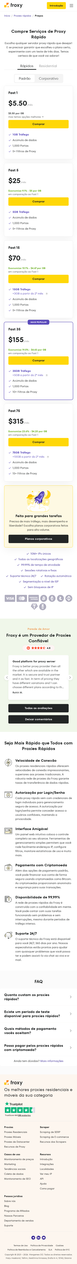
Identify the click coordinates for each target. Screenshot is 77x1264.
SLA (50, 1249)
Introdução (56, 5)
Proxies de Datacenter (17, 1142)
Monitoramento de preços (19, 1159)
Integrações (47, 1164)
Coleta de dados (14, 1174)
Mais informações (51, 1061)
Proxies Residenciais (15, 1132)
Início (7, 15)
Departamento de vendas (19, 1220)
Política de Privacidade (41, 1245)
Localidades (47, 1169)
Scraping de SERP (50, 1132)
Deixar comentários (38, 719)
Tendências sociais (15, 1169)
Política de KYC (62, 1249)
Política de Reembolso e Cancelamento (26, 1249)
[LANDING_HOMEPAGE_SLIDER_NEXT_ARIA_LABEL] (70, 677)
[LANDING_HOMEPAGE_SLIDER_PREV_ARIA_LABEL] (7, 677)
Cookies (60, 1245)
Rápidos (26, 65)
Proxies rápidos (22, 15)
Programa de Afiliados (16, 1211)
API (42, 1178)
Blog (6, 1206)
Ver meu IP (46, 1174)
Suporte (8, 1225)
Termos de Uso (21, 1245)
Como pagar (47, 1188)
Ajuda (43, 1183)
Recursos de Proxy (14, 1146)
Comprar (38, 124)
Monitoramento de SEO (17, 1178)
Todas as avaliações (38, 708)
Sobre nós (10, 1201)
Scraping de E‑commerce (54, 1137)
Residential (48, 65)
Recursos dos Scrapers (53, 1142)
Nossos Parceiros (14, 1215)
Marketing (10, 1164)
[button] (38, 997)
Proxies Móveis (12, 1137)
